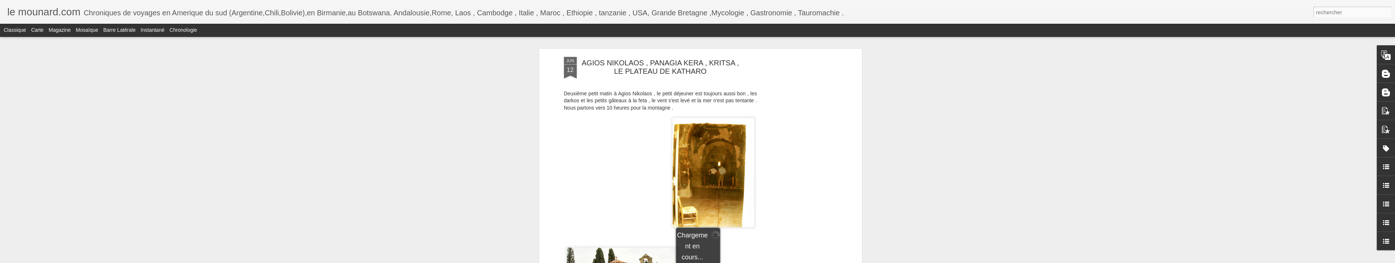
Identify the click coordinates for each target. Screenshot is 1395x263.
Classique (15, 30)
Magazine (60, 30)
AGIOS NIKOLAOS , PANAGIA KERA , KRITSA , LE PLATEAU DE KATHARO (660, 67)
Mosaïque (87, 30)
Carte (37, 30)
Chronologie (183, 30)
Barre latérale (119, 30)
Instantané (152, 30)
